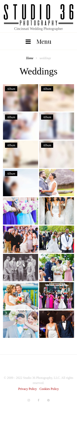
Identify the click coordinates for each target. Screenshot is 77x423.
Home (29, 58)
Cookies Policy (49, 389)
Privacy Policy (28, 389)
